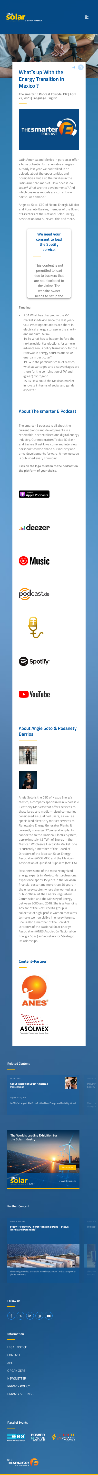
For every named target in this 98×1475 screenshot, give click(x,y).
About (12, 1362)
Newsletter (16, 1378)
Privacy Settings (20, 1393)
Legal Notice (17, 1347)
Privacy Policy (18, 1386)
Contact (13, 1355)
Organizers (16, 1370)
